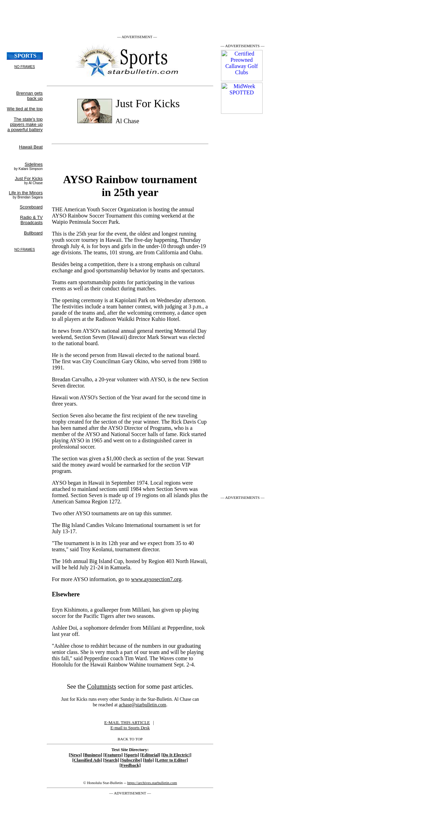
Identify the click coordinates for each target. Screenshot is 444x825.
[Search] (111, 760)
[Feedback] (129, 765)
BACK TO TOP (130, 739)
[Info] (148, 760)
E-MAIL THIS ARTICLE (127, 722)
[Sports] (131, 754)
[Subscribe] (131, 760)
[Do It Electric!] (176, 754)
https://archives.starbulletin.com (152, 783)
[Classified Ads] (87, 760)
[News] (75, 754)
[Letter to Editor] (171, 760)
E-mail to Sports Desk (130, 727)
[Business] (92, 754)
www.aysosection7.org (156, 579)
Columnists (101, 686)
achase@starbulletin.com (142, 704)
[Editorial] (150, 754)
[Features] (113, 754)
